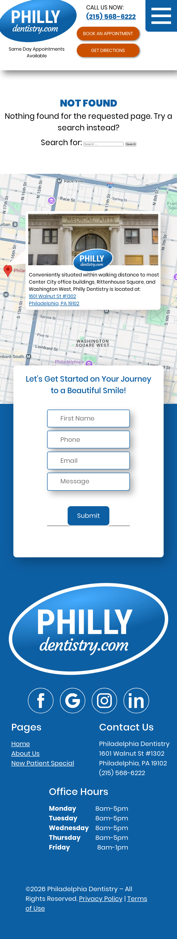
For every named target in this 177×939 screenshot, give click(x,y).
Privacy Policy (101, 898)
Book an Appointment (108, 34)
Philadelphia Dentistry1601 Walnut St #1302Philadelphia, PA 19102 (134, 753)
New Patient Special (42, 763)
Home (20, 743)
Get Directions (108, 50)
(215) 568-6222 (111, 16)
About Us (25, 753)
